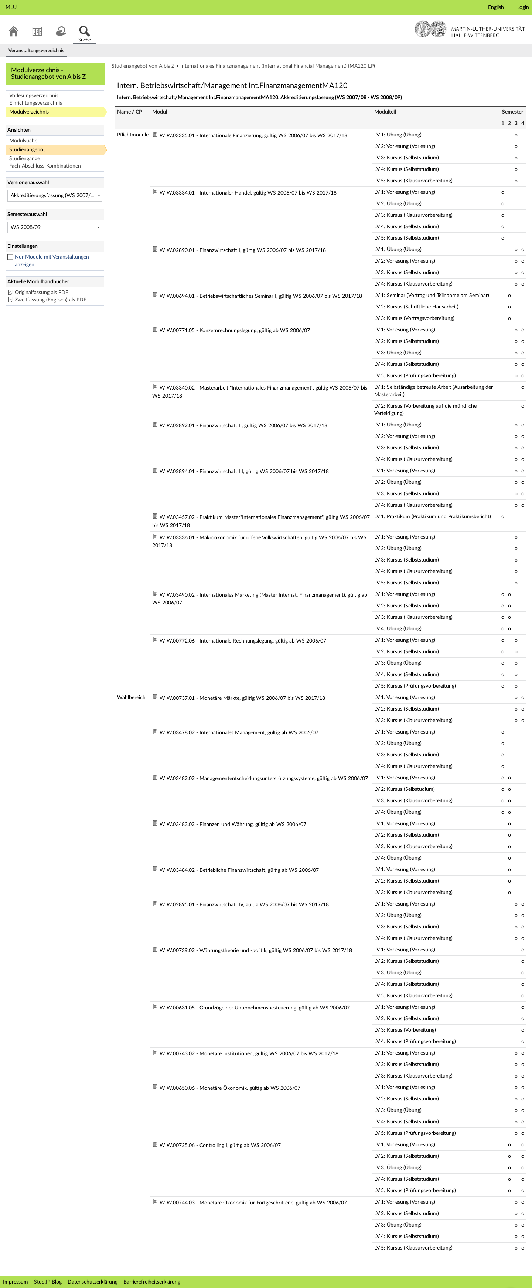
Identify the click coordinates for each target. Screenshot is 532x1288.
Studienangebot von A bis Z (143, 66)
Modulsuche (23, 141)
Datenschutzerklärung (92, 1282)
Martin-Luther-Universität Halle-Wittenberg (470, 29)
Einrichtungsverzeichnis (35, 103)
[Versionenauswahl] (54, 196)
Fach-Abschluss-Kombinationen (45, 166)
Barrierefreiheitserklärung (151, 1282)
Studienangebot (27, 149)
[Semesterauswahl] (54, 227)
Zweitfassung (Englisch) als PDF (50, 300)
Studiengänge (24, 158)
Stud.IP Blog (48, 1282)
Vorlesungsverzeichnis (33, 95)
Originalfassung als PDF (41, 292)
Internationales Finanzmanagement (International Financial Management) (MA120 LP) (277, 66)
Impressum (15, 1282)
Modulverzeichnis (29, 112)
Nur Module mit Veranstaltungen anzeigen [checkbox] (52, 260)
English (496, 7)
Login (523, 7)
